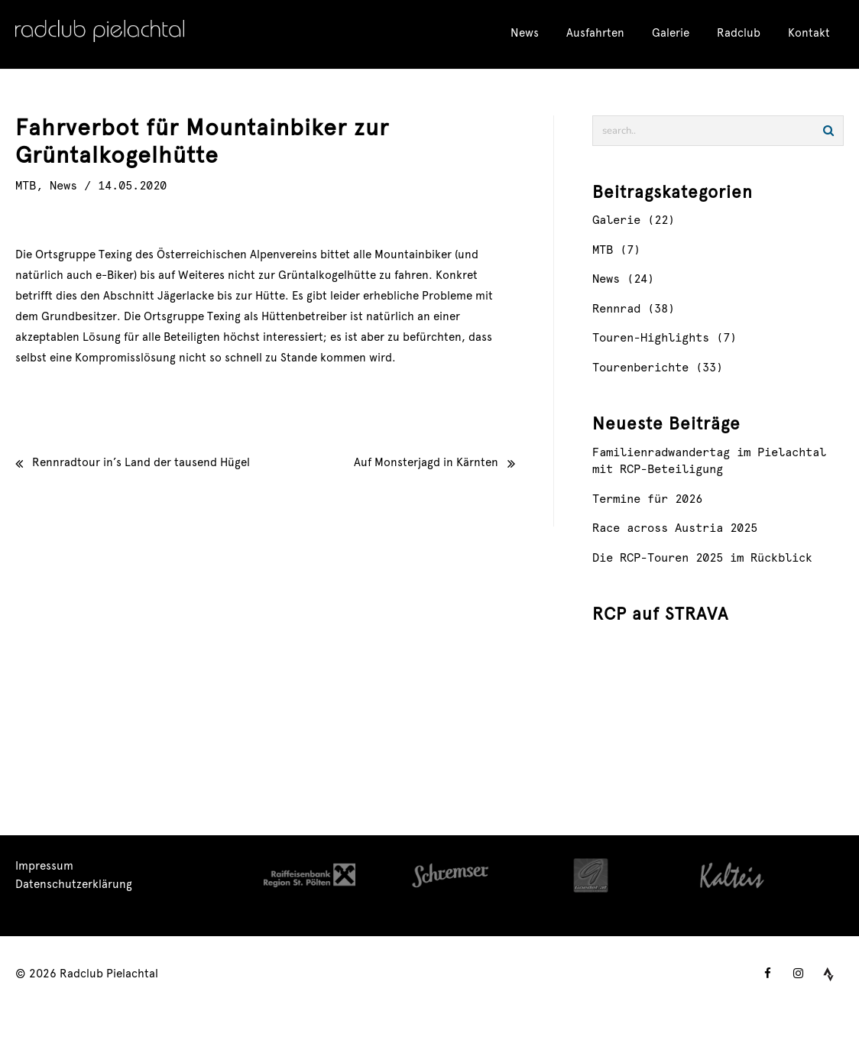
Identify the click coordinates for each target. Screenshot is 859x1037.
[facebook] (767, 974)
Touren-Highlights (650, 339)
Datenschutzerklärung (73, 885)
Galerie (616, 221)
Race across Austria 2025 (674, 529)
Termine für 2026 (647, 500)
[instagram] (797, 974)
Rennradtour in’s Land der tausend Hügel (141, 463)
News (63, 187)
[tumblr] (828, 974)
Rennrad (616, 310)
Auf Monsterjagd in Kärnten (426, 463)
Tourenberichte (640, 368)
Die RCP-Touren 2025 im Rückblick (702, 559)
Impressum (44, 867)
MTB (25, 187)
